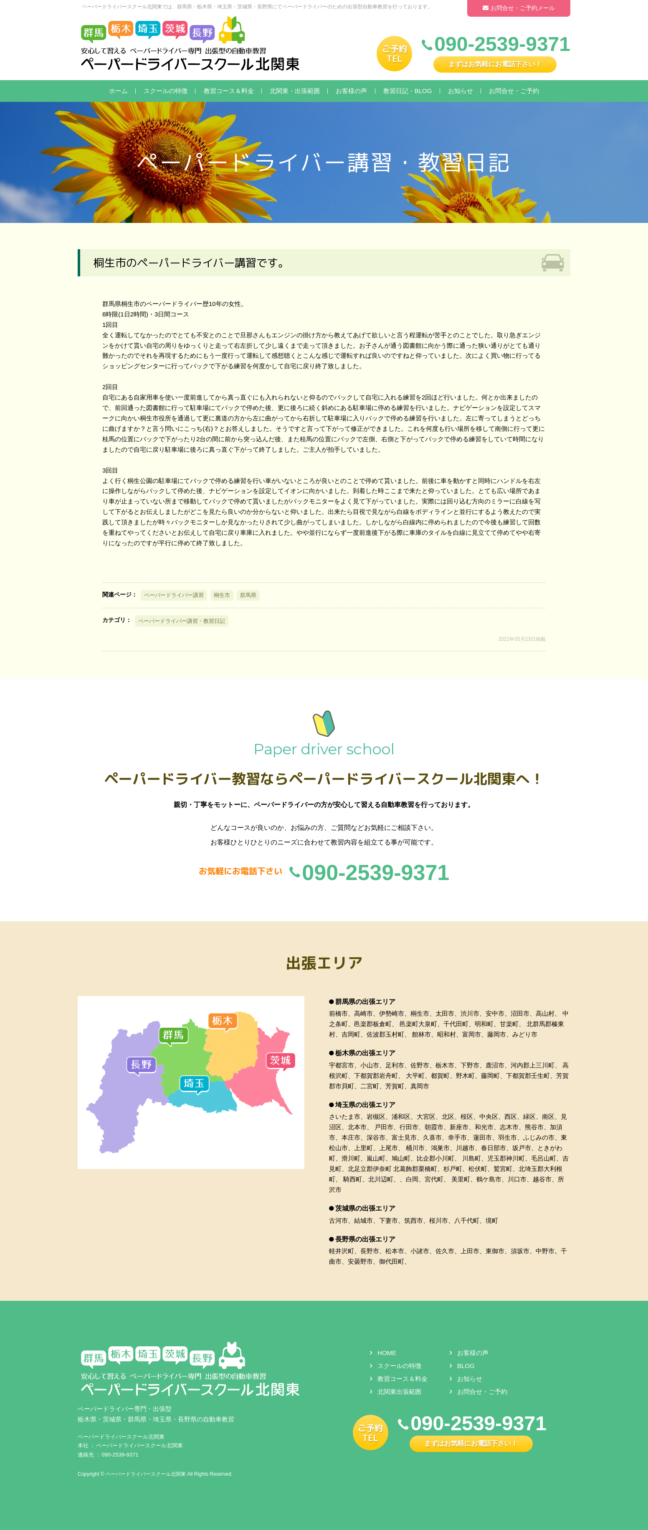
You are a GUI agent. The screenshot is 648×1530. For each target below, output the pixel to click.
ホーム (118, 90)
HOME (386, 1353)
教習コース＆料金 (229, 90)
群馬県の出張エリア (365, 1001)
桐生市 (222, 595)
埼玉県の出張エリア (365, 1104)
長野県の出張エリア (365, 1239)
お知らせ (460, 90)
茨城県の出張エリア (365, 1208)
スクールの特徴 (165, 90)
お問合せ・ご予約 (514, 90)
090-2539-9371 (119, 1455)
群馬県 (248, 595)
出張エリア (324, 963)
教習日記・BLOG (407, 90)
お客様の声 (351, 90)
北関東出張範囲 (399, 1392)
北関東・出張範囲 (295, 90)
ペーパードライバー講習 (174, 595)
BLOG (466, 1366)
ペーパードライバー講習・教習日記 (181, 621)
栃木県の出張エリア (365, 1053)
